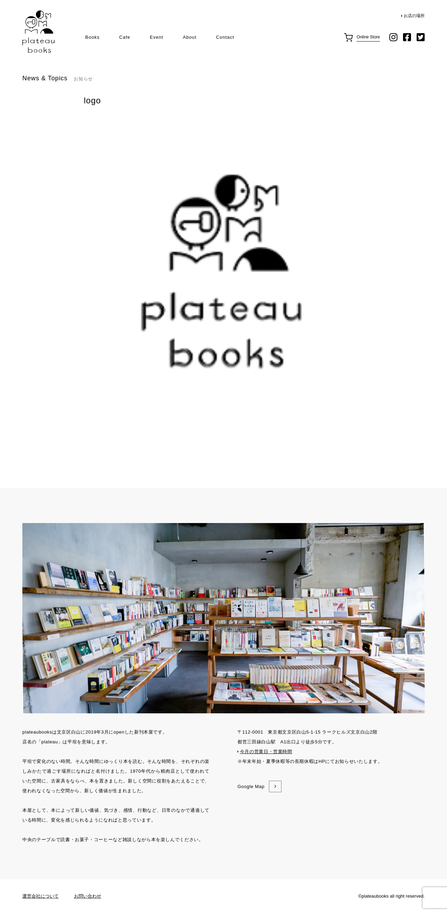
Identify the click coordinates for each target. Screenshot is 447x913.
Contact (225, 37)
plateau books (38, 31)
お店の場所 (414, 16)
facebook (407, 37)
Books (92, 37)
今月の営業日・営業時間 (266, 786)
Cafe (124, 37)
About (189, 37)
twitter (421, 37)
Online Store (368, 37)
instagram (393, 37)
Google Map (250, 821)
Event (156, 37)
